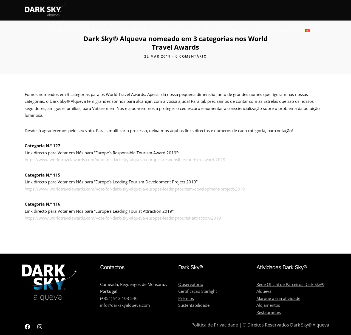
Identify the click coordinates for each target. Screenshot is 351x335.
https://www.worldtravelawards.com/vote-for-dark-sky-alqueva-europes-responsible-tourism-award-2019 (125, 159)
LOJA (261, 31)
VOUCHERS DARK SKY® (227, 31)
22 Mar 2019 (157, 56)
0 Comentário (191, 56)
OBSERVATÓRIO (100, 31)
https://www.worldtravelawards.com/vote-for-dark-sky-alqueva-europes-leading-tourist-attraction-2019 (123, 218)
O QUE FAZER (134, 31)
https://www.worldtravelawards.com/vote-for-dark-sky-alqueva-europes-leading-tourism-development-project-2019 (135, 189)
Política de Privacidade (214, 325)
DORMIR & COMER (176, 31)
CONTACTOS (285, 31)
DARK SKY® (62, 31)
